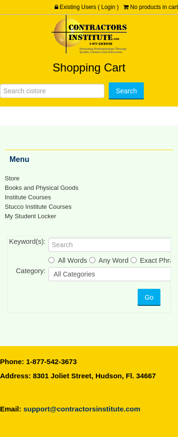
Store (12, 178)
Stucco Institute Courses (38, 206)
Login (108, 7)
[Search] (52, 91)
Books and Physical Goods (41, 187)
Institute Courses (28, 197)
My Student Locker (30, 216)
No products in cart (154, 7)
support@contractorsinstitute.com (81, 409)
